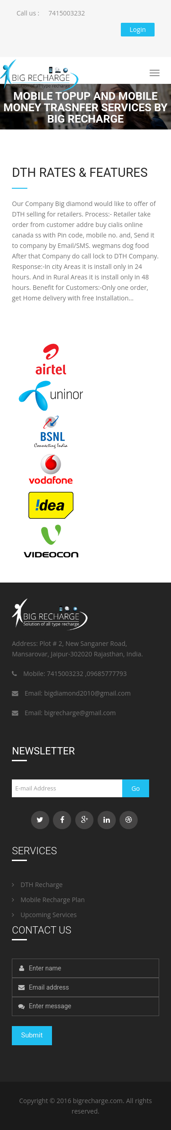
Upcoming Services (44, 914)
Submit (31, 1035)
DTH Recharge (37, 884)
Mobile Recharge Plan (48, 899)
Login (137, 29)
